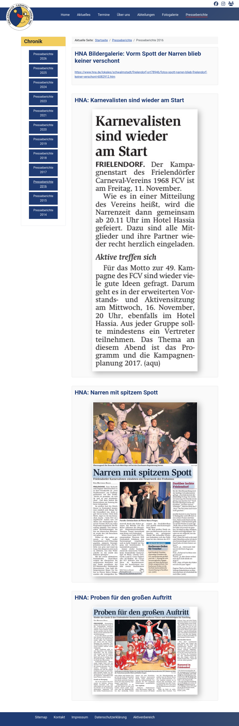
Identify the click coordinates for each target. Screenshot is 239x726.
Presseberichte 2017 (43, 170)
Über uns (123, 15)
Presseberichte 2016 (43, 184)
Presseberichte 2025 (43, 70)
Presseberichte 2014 (43, 212)
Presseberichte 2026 (43, 56)
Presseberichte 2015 (43, 198)
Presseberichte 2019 (43, 141)
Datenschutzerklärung (111, 717)
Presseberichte (197, 15)
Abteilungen (146, 15)
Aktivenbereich (144, 717)
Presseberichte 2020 (43, 127)
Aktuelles (83, 15)
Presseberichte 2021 (43, 113)
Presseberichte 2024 (43, 85)
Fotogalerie (170, 15)
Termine (104, 15)
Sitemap (41, 717)
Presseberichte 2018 (43, 156)
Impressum (80, 717)
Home (65, 15)
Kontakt (59, 717)
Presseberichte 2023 (43, 99)
